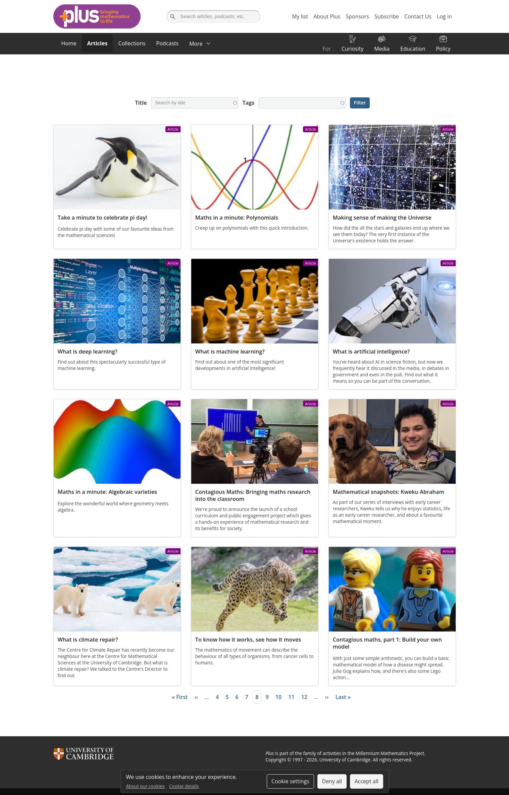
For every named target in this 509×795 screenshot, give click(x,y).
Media (382, 48)
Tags (248, 102)
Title (141, 102)
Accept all (366, 781)
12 (304, 697)
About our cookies (145, 786)
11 (291, 697)
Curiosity (352, 48)
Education (412, 48)
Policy (443, 48)
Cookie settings (290, 781)
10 (278, 697)
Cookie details (184, 786)
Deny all (332, 781)
